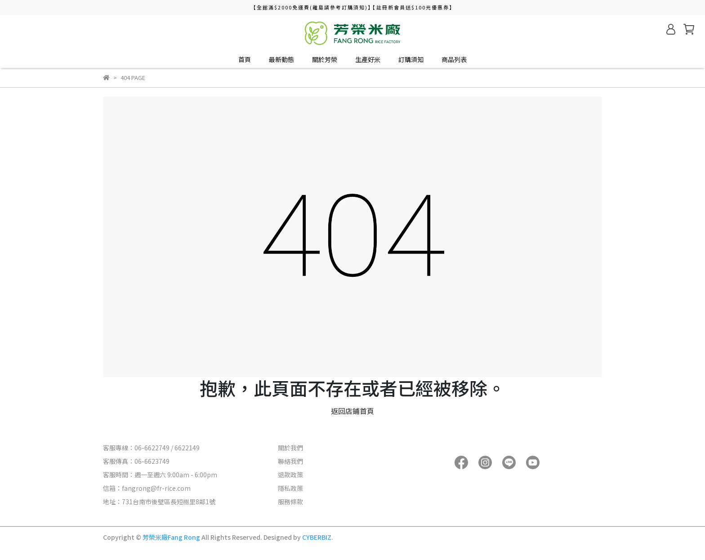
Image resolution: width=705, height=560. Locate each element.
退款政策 (290, 474)
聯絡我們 (290, 461)
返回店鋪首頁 (352, 410)
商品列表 (454, 59)
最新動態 (281, 59)
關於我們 (290, 447)
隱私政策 (290, 488)
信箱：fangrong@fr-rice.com (147, 488)
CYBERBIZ (316, 537)
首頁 (244, 59)
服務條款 (290, 501)
